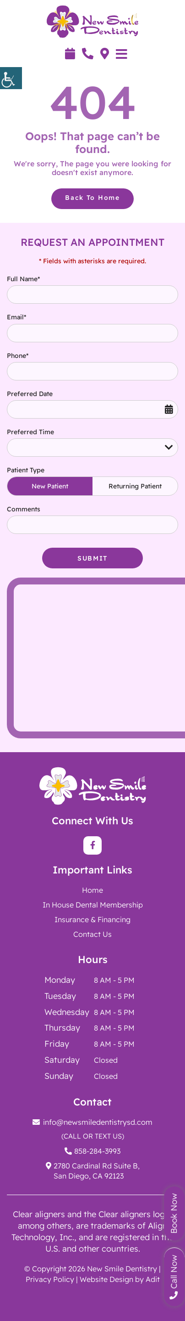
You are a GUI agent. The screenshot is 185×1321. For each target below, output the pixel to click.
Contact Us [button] (92, 934)
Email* (16, 317)
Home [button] (92, 890)
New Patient (50, 486)
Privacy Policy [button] (50, 1279)
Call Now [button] (174, 1277)
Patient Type (25, 470)
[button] (11, 78)
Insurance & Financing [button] (92, 919)
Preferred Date (30, 394)
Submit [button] (92, 558)
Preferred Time (30, 432)
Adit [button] (153, 1279)
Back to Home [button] (92, 197)
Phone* (17, 356)
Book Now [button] (174, 1213)
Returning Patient (135, 486)
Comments (23, 509)
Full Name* (23, 279)
